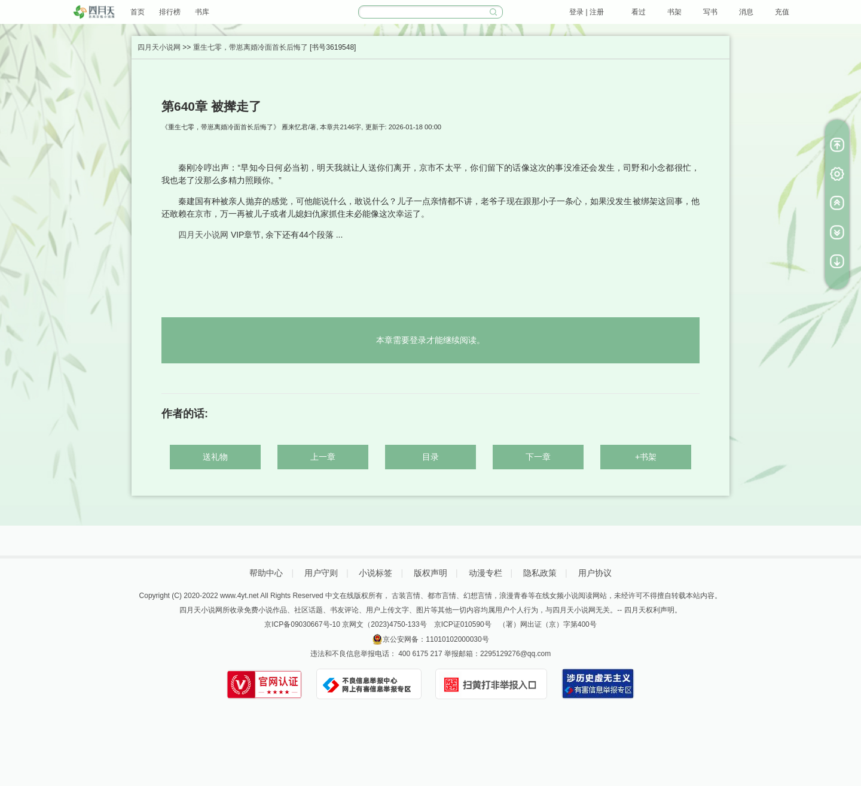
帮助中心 (266, 573)
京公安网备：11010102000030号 (435, 639)
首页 (137, 12)
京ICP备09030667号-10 (302, 624)
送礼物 (215, 457)
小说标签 (375, 573)
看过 (638, 12)
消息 (746, 12)
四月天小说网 (159, 47)
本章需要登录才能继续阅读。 (430, 340)
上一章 (322, 457)
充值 (782, 12)
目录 (430, 457)
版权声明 (430, 573)
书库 (202, 12)
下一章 (538, 457)
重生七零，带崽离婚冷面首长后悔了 (250, 47)
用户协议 (595, 573)
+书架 (646, 457)
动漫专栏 (485, 573)
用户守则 (321, 573)
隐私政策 (540, 573)
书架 (674, 12)
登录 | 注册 (586, 12)
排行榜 (170, 12)
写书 (710, 12)
